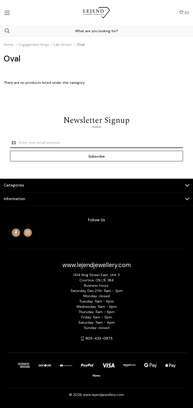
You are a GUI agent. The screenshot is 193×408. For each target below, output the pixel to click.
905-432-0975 (99, 338)
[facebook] (16, 233)
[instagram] (28, 233)
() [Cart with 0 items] (184, 12)
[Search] (5, 30)
